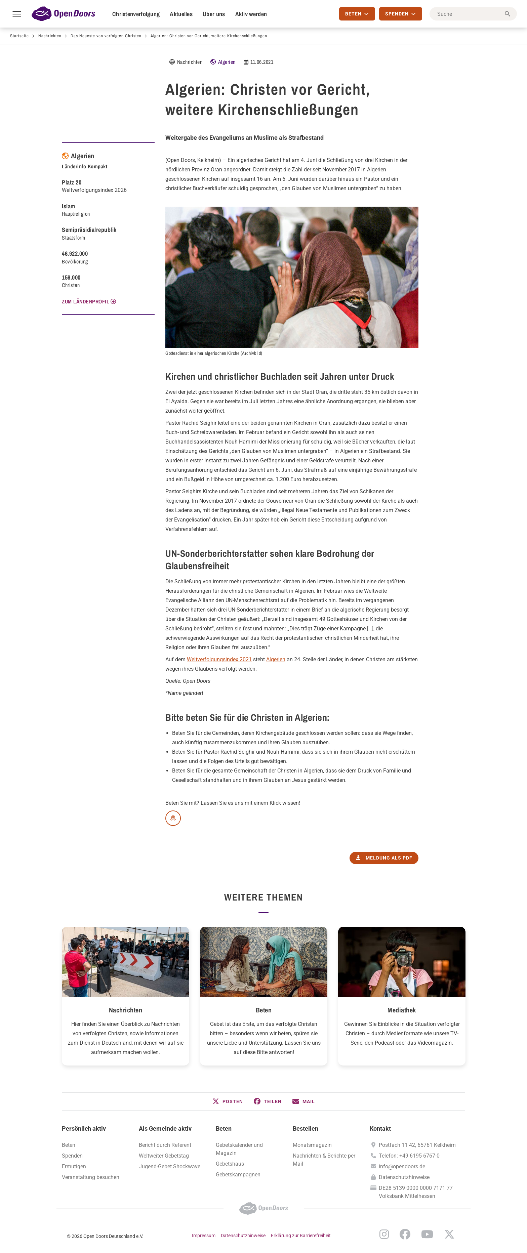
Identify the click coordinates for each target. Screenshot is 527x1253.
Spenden (72, 1156)
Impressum (203, 1235)
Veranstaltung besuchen (90, 1177)
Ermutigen (74, 1166)
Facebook (405, 1234)
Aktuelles (181, 14)
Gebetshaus (230, 1164)
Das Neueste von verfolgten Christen (106, 36)
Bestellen (305, 1128)
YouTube (427, 1234)
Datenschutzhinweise (404, 1177)
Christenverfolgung (136, 14)
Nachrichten (50, 36)
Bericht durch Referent (165, 1145)
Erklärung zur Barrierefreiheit (301, 1235)
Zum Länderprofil (85, 301)
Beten (264, 1009)
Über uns (214, 14)
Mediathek (402, 1009)
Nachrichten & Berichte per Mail (324, 1160)
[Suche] (473, 13)
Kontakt (380, 1128)
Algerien (227, 62)
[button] (227, 1101)
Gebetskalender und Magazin (239, 1149)
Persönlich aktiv (84, 1128)
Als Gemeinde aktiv (165, 1128)
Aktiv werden (251, 14)
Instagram (384, 1234)
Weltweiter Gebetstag (164, 1156)
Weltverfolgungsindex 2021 (219, 659)
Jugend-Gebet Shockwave (169, 1166)
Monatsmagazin (312, 1145)
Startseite (19, 36)
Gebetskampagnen (238, 1174)
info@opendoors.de (402, 1166)
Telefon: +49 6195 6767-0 (409, 1156)
